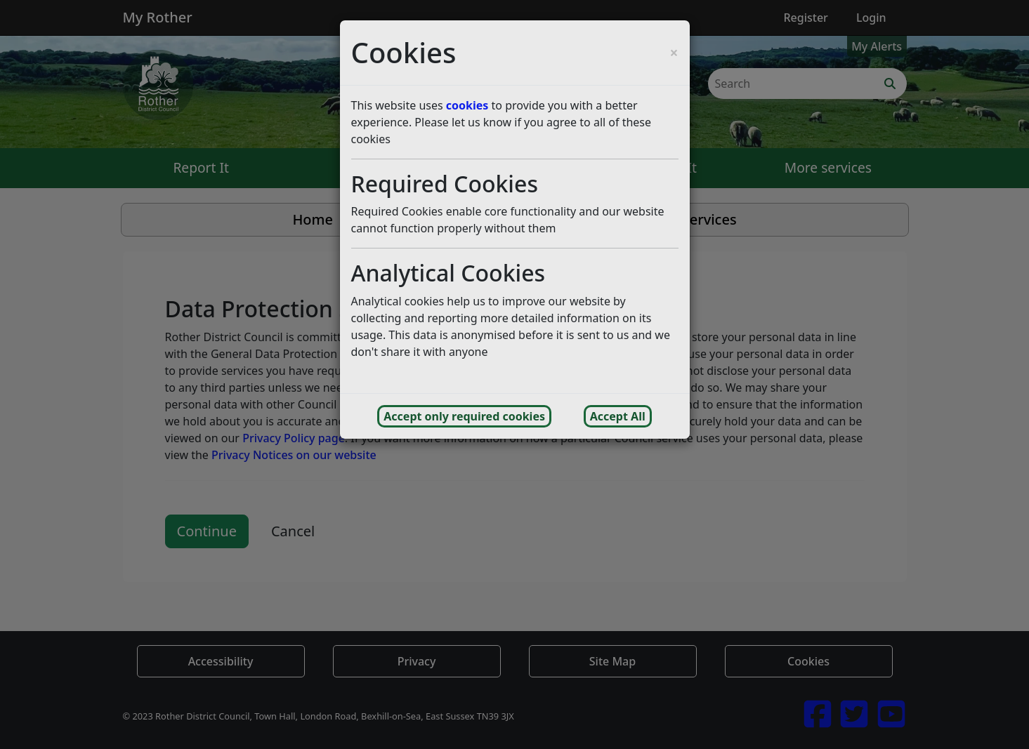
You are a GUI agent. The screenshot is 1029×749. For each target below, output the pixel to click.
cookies (467, 105)
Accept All (617, 416)
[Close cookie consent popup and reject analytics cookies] (673, 53)
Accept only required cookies (464, 416)
